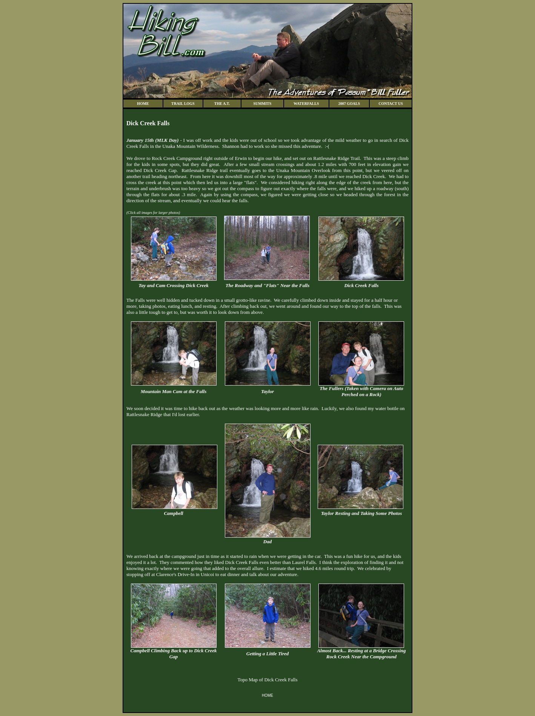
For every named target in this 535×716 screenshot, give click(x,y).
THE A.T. (222, 103)
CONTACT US (390, 103)
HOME (143, 103)
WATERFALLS (306, 103)
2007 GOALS (349, 103)
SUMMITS (263, 103)
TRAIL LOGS (182, 103)
